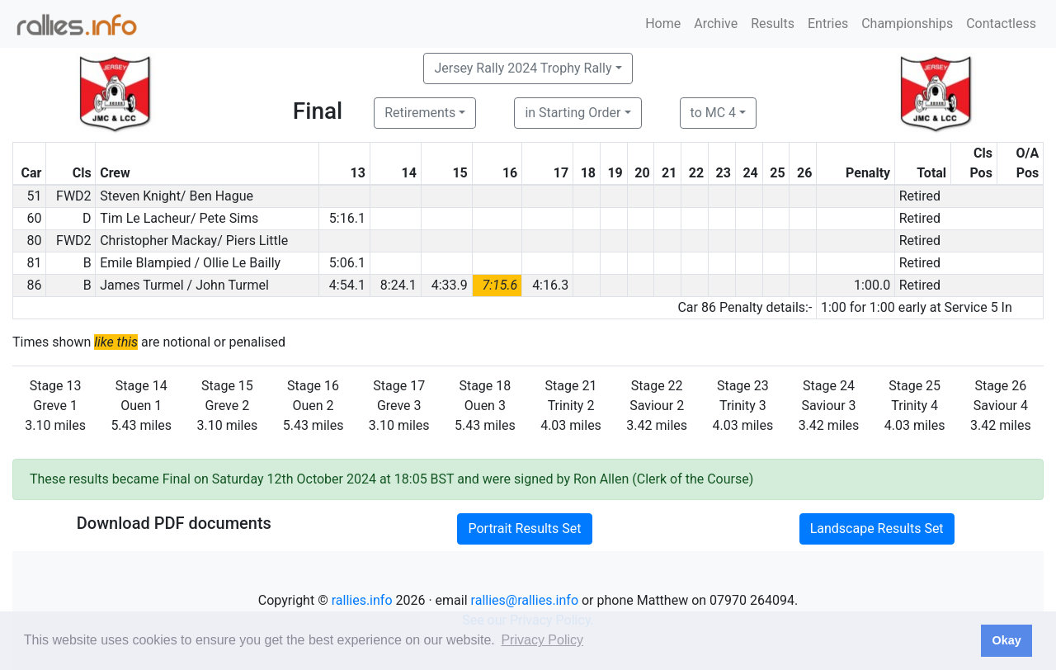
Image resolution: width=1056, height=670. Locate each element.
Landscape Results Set (877, 528)
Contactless (1001, 23)
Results (772, 23)
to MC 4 (714, 112)
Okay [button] (1006, 640)
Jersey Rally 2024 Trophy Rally (522, 68)
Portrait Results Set (524, 528)
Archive (716, 23)
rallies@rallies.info (524, 600)
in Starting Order (572, 112)
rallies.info (362, 600)
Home (663, 23)
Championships (907, 23)
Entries (828, 23)
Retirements (419, 112)
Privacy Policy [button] (542, 640)
